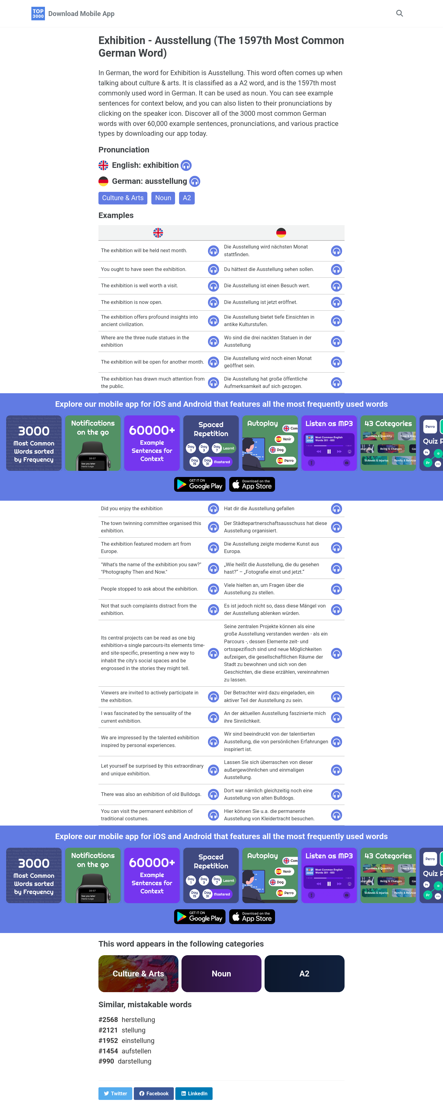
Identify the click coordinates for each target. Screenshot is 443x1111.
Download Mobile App (81, 14)
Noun (163, 198)
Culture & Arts (123, 198)
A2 (187, 198)
